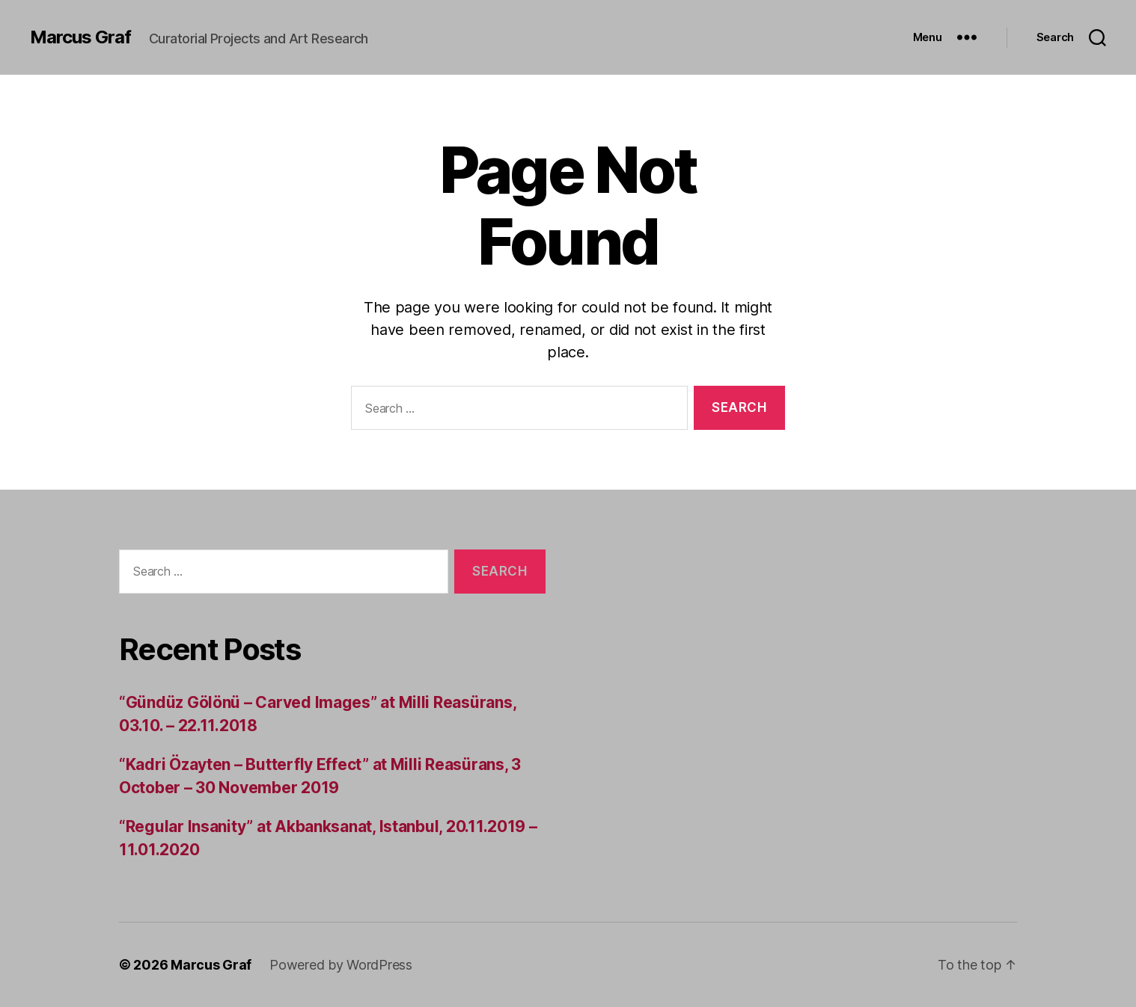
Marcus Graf (80, 37)
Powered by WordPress (340, 965)
